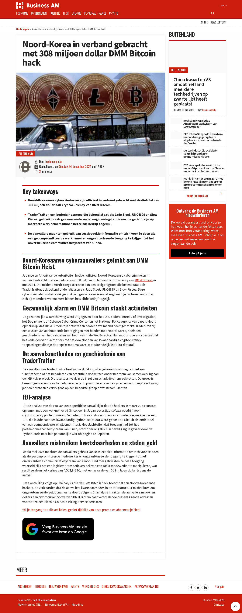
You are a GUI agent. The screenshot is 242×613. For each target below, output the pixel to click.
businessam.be (53, 161)
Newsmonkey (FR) (56, 603)
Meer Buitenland (205, 194)
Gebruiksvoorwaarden (116, 585)
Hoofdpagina (22, 29)
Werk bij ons (90, 585)
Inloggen (40, 585)
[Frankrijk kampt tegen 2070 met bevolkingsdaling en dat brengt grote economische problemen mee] (176, 180)
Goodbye (77, 603)
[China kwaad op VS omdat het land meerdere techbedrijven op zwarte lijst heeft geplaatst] (197, 57)
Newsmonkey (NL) (29, 603)
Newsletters (218, 22)
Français (219, 585)
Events (75, 585)
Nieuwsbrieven (58, 585)
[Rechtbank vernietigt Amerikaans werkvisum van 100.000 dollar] (176, 121)
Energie (76, 13)
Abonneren (25, 585)
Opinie (204, 22)
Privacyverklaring (146, 585)
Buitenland (26, 154)
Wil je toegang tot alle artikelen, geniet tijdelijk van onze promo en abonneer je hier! (81, 510)
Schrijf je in (197, 253)
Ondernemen (39, 13)
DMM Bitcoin (144, 280)
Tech (66, 13)
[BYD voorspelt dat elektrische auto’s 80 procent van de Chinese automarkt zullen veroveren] (176, 165)
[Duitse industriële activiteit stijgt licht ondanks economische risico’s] (176, 151)
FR (223, 5)
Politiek (55, 13)
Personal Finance (95, 13)
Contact (219, 603)
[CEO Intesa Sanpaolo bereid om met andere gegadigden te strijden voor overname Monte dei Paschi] (176, 135)
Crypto (114, 13)
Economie (22, 13)
